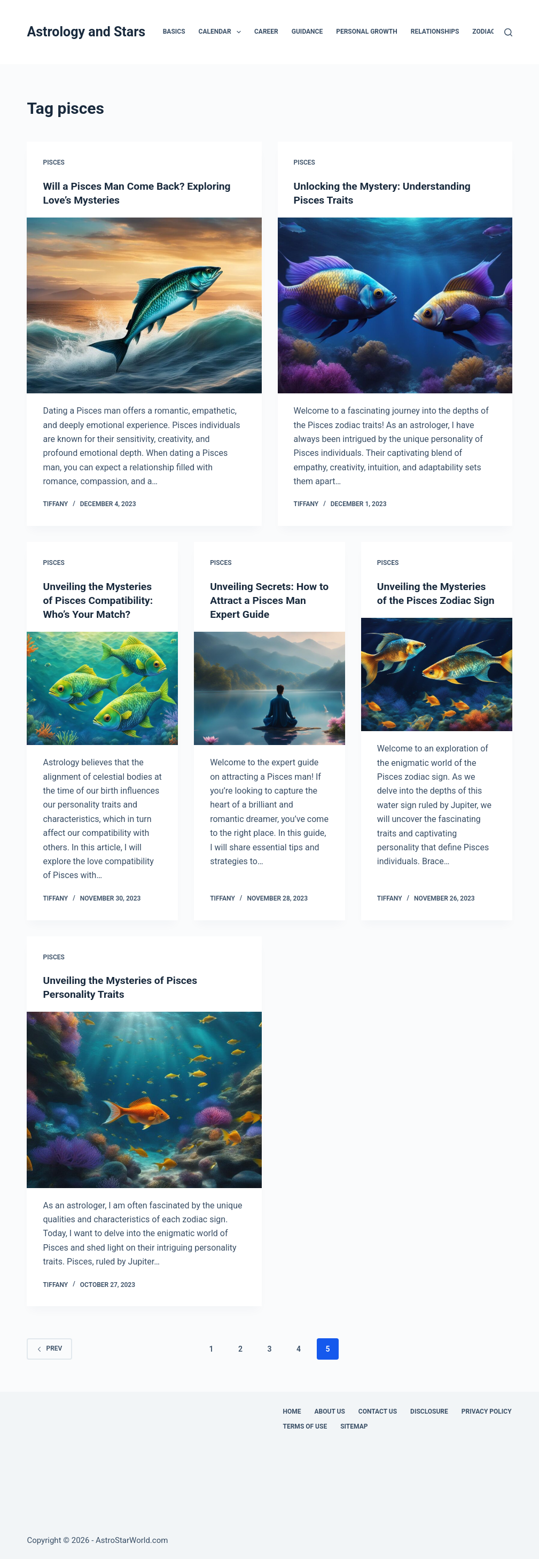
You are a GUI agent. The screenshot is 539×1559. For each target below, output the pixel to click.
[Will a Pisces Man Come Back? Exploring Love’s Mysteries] (144, 305)
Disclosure (429, 1411)
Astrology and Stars (86, 32)
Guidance (307, 31)
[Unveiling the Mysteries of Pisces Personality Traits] (144, 1100)
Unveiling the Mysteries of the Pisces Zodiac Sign (433, 600)
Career (266, 31)
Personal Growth (366, 31)
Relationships (435, 31)
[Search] (508, 32)
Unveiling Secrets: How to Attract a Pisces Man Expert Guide (266, 600)
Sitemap (354, 1426)
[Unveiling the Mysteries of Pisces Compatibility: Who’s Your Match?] (102, 688)
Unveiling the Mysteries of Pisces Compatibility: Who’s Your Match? (100, 600)
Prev (49, 1348)
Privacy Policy (487, 1411)
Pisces (53, 162)
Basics (174, 31)
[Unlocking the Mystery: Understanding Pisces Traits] (395, 305)
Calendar (222, 32)
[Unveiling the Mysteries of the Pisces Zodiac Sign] (436, 688)
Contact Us (377, 1411)
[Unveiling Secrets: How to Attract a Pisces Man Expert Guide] (269, 688)
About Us (330, 1411)
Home (292, 1411)
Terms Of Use (305, 1426)
